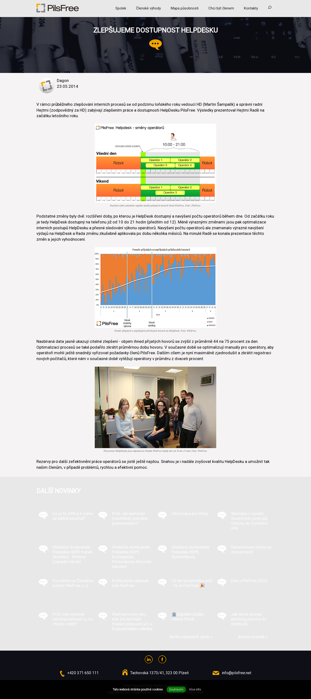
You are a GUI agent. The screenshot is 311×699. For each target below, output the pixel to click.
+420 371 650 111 (83, 673)
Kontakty (251, 8)
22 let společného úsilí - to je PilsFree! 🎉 (192, 583)
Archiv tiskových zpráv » (191, 636)
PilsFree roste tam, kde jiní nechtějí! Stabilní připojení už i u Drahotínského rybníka (132, 621)
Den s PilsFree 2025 (249, 580)
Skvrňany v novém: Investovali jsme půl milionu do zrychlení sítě (249, 521)
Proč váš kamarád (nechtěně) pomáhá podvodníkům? (129, 518)
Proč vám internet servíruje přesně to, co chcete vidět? (72, 619)
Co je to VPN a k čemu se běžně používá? (72, 516)
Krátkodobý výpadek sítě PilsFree (130, 583)
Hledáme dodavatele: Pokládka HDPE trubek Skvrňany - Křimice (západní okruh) (72, 554)
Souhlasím (176, 689)
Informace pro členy (190, 513)
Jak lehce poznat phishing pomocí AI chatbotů (248, 619)
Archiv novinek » (252, 636)
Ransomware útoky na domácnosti (251, 549)
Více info (195, 689)
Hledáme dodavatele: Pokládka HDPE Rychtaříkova (191, 552)
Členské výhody (148, 8)
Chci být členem (221, 8)
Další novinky (58, 491)
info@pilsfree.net (236, 673)
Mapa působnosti (185, 8)
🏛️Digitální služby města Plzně (188, 616)
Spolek (120, 8)
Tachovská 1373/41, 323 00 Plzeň (159, 673)
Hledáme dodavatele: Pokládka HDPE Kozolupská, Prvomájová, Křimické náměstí (131, 557)
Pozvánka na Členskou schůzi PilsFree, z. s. (72, 583)
